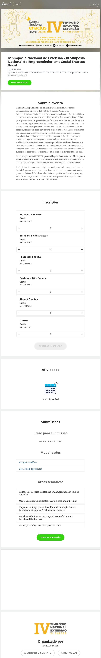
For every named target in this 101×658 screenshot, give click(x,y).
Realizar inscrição (19, 82)
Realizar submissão (50, 537)
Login (17, 4)
